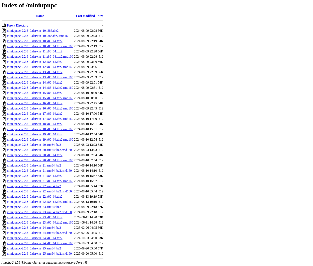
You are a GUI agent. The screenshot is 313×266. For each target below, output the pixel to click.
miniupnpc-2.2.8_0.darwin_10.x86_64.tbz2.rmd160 (40, 46)
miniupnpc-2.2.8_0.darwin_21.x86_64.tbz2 (34, 175)
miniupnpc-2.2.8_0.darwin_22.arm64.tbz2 (34, 186)
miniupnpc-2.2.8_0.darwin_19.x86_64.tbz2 (34, 134)
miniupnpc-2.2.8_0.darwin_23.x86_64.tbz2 (34, 217)
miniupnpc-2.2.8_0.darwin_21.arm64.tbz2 (34, 165)
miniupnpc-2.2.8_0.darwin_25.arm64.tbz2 (34, 248)
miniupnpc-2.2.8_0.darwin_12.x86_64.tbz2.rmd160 (40, 67)
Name (40, 16)
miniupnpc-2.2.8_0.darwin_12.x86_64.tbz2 (34, 61)
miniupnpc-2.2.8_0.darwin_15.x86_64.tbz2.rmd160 (40, 98)
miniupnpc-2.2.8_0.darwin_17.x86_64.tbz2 (34, 113)
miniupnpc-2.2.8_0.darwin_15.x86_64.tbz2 (34, 93)
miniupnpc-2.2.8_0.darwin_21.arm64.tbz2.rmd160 (39, 170)
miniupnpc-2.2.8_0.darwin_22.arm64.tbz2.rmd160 (39, 191)
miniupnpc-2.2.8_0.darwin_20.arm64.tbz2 (34, 144)
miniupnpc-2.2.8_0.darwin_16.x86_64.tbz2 (34, 103)
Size (100, 16)
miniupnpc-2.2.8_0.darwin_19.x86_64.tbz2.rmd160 (40, 139)
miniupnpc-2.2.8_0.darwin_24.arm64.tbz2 (34, 227)
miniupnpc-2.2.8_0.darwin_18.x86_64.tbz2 (34, 124)
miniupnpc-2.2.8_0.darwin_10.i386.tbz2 (32, 30)
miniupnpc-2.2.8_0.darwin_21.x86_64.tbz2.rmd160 (40, 181)
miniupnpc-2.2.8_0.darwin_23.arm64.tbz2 (34, 207)
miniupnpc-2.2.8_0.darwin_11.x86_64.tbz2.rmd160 (40, 56)
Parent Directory (17, 25)
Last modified (85, 16)
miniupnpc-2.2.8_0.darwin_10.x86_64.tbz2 (34, 41)
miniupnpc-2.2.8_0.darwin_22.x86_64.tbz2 (34, 196)
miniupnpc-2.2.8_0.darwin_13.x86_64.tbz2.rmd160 (40, 77)
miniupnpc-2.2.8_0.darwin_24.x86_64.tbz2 (34, 238)
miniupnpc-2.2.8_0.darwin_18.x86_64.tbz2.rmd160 (40, 129)
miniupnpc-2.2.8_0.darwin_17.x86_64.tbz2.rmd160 (40, 118)
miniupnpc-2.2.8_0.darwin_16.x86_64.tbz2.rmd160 (40, 108)
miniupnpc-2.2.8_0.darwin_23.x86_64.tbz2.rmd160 (40, 222)
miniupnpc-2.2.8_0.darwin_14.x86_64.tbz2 (34, 82)
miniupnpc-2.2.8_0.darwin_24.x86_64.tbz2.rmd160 (40, 243)
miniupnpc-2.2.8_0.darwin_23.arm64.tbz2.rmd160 (39, 212)
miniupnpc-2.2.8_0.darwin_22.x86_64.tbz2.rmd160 (40, 201)
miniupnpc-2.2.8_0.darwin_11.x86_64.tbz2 (34, 51)
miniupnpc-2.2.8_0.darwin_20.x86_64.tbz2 (34, 155)
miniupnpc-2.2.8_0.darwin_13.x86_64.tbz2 (34, 72)
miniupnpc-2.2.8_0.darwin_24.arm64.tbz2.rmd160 (39, 232)
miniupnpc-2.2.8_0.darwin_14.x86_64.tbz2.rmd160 (40, 87)
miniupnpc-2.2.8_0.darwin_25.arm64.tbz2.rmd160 (39, 253)
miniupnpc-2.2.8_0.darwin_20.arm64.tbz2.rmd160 (39, 150)
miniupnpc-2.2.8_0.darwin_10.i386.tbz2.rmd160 (38, 35)
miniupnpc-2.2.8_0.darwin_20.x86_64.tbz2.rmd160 (40, 160)
